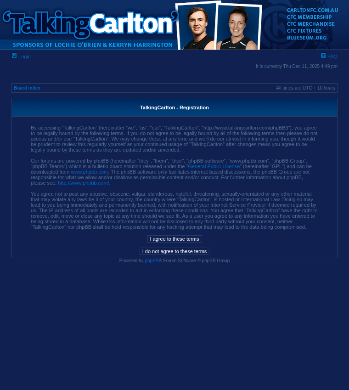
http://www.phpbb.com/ (83, 183)
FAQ (329, 56)
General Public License (214, 166)
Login (21, 56)
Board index (27, 87)
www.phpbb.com (89, 172)
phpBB (151, 260)
